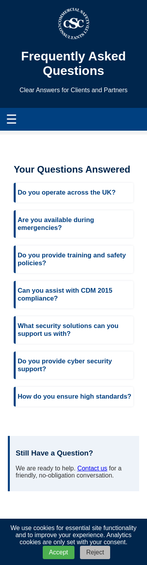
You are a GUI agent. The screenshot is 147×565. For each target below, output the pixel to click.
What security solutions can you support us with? (68, 329)
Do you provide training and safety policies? (72, 259)
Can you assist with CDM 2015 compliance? (65, 294)
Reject (95, 552)
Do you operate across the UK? (67, 192)
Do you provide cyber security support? (65, 365)
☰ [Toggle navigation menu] (11, 119)
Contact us (92, 468)
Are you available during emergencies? (56, 223)
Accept (58, 552)
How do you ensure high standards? (74, 396)
